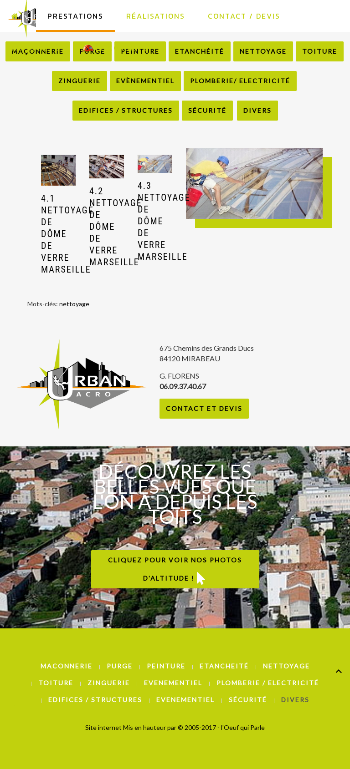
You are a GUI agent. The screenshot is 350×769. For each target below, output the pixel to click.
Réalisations (155, 15)
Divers (257, 110)
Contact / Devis (244, 15)
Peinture (166, 666)
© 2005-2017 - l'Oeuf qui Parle (221, 727)
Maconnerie (67, 666)
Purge (120, 666)
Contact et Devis (204, 408)
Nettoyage (286, 666)
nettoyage (74, 304)
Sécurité (207, 110)
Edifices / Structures (126, 110)
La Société (35, 47)
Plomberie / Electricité (267, 683)
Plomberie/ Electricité (240, 81)
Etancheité (224, 666)
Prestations (75, 15)
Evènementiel (145, 81)
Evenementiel (173, 683)
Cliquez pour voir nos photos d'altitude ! (175, 570)
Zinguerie (79, 81)
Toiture (55, 683)
